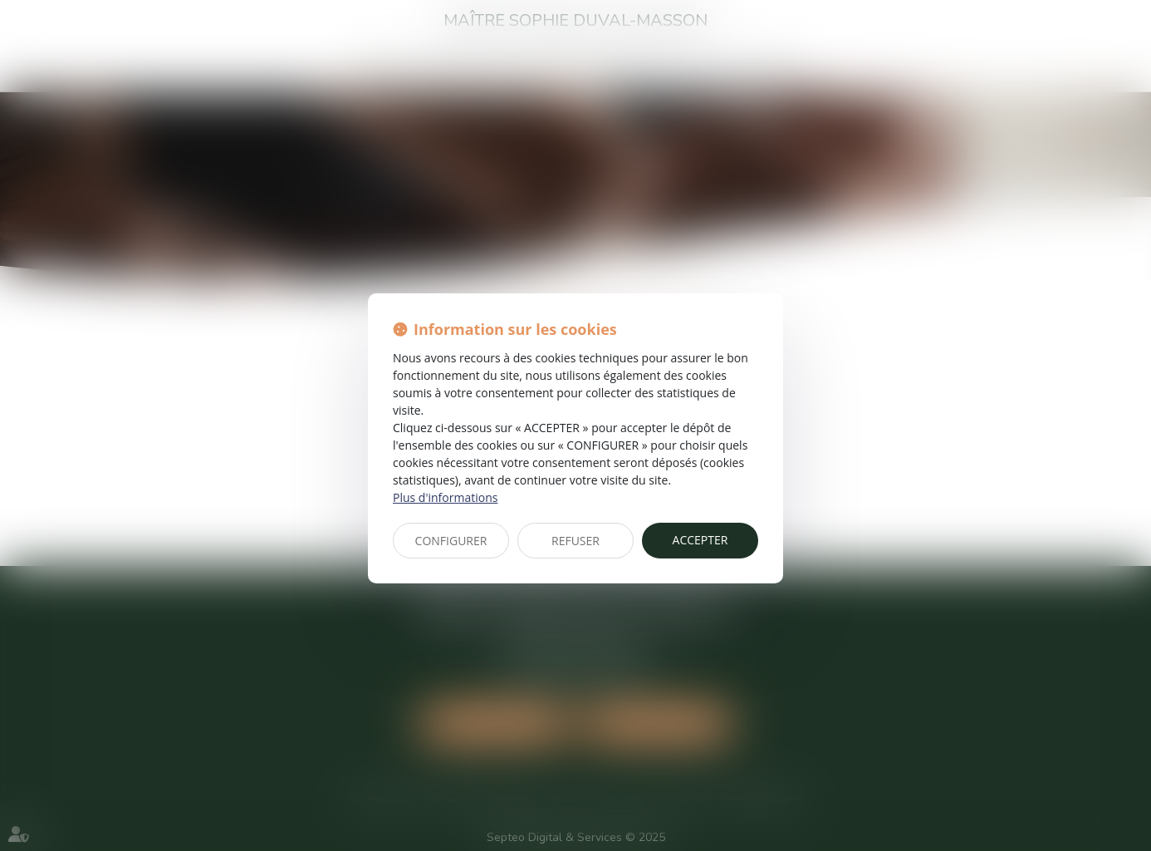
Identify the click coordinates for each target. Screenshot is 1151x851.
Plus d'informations (445, 497)
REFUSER (575, 540)
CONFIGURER (451, 540)
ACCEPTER (700, 540)
